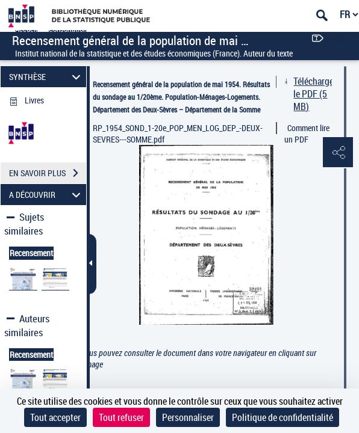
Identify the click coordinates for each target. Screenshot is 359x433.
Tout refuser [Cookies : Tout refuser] (121, 417)
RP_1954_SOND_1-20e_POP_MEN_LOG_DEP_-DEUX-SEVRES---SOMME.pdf (178, 133)
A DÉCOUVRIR (46, 194)
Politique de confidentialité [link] (282, 417)
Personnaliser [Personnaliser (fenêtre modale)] (188, 417)
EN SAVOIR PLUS (47, 173)
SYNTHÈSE (46, 76)
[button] (338, 152)
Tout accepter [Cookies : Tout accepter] (55, 417)
